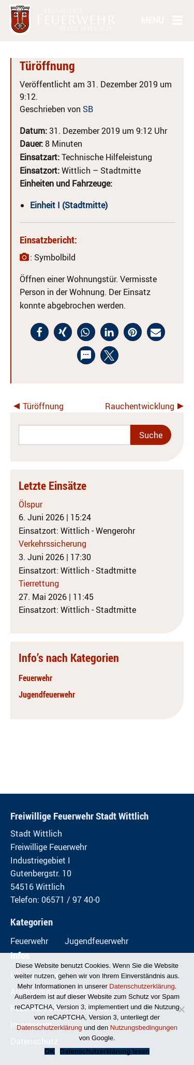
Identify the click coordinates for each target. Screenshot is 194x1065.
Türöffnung (43, 406)
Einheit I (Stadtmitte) (69, 205)
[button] (40, 332)
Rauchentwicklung (139, 406)
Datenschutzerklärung (141, 986)
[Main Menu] (177, 20)
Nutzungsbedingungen (143, 1027)
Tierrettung (39, 583)
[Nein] (181, 1009)
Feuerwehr (35, 678)
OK (49, 1051)
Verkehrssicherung (52, 543)
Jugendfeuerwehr (47, 694)
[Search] (74, 435)
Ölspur (30, 504)
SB (88, 109)
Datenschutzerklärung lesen (105, 1051)
